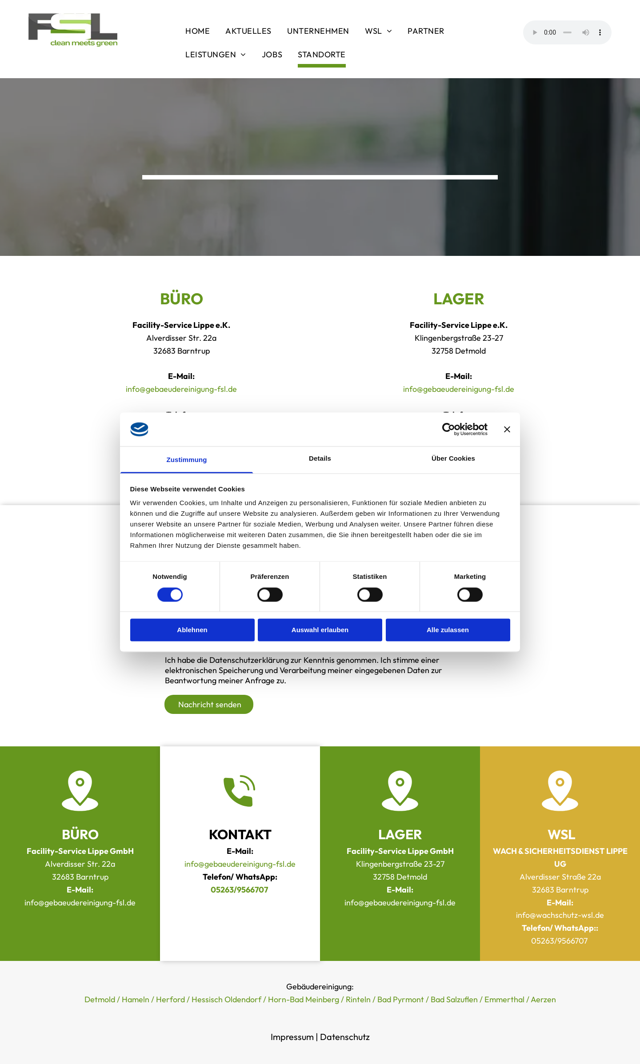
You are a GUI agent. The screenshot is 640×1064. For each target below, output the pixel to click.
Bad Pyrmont (400, 999)
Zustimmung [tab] (187, 460)
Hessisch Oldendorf (226, 999)
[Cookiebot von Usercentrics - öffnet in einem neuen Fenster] (449, 429)
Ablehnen (192, 630)
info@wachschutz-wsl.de (560, 915)
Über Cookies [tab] (453, 458)
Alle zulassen (448, 630)
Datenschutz (345, 1036)
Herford (170, 999)
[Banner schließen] (507, 429)
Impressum (292, 1036)
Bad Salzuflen (454, 999)
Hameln (135, 999)
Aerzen (543, 999)
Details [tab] (320, 458)
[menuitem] (199, 32)
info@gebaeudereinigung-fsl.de (181, 389)
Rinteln (358, 999)
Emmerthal (504, 999)
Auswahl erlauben (320, 630)
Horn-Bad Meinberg (303, 999)
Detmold (99, 999)
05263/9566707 (560, 941)
